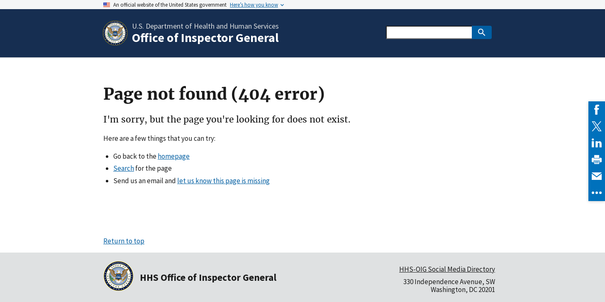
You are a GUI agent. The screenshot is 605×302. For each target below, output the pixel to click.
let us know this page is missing (223, 180)
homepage (174, 156)
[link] (596, 109)
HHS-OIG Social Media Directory (447, 269)
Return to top (123, 241)
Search (123, 168)
